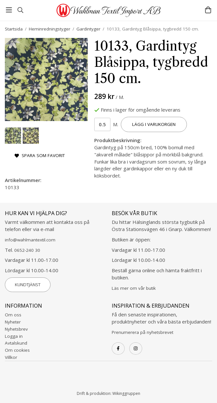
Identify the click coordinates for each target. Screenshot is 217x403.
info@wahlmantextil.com (30, 240)
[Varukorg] (208, 9)
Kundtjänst (27, 284)
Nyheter (13, 322)
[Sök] (20, 10)
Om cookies (17, 350)
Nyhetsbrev (16, 329)
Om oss (13, 315)
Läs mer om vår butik (134, 288)
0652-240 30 (27, 250)
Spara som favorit (40, 155)
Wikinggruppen (126, 393)
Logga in (14, 336)
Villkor (11, 357)
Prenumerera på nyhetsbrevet (142, 332)
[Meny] (9, 9)
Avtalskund (16, 343)
